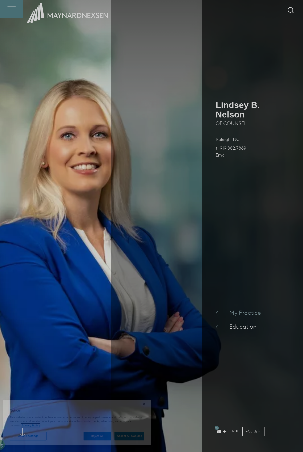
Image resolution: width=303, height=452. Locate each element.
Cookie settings (28, 436)
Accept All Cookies (129, 436)
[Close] (144, 404)
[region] (77, 422)
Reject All (97, 436)
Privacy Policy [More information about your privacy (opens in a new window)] (30, 425)
